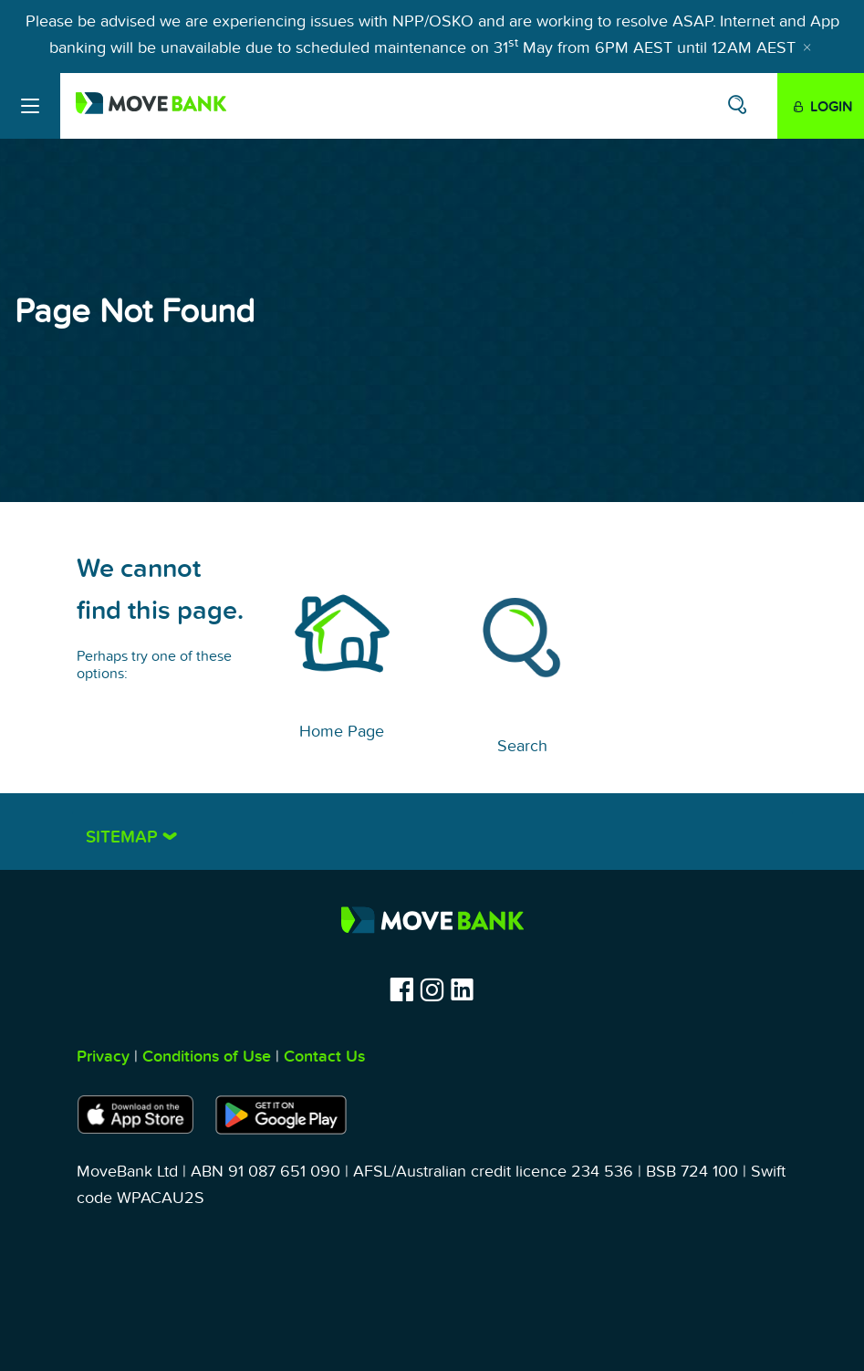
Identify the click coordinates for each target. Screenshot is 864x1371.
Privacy (103, 1056)
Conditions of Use (206, 1056)
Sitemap (124, 837)
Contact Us (324, 1056)
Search (522, 746)
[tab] (432, 831)
